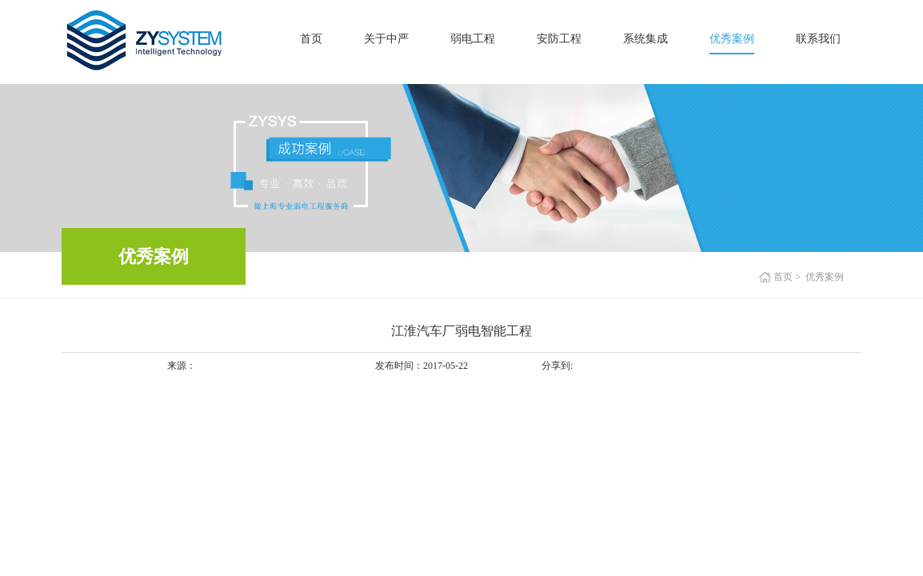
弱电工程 (472, 39)
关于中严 (386, 39)
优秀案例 (731, 39)
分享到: (557, 365)
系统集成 (645, 39)
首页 (311, 39)
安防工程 (559, 39)
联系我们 (818, 39)
